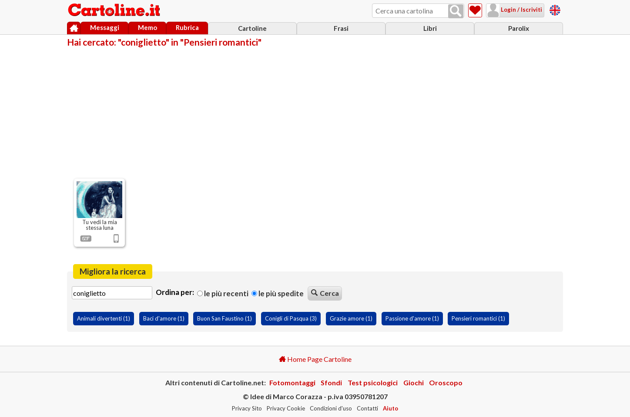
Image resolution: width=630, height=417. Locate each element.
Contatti (367, 408)
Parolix (518, 28)
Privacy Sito (247, 408)
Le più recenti (222, 293)
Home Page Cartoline (315, 359)
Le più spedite (277, 293)
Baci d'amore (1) (163, 318)
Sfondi (331, 382)
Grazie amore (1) (351, 318)
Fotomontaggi (292, 382)
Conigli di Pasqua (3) (291, 318)
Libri (430, 28)
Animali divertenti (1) (103, 318)
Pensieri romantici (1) (478, 318)
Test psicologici (373, 382)
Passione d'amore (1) (412, 318)
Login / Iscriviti (520, 9)
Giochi (413, 382)
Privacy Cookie (286, 408)
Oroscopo (445, 382)
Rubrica (187, 27)
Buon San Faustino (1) (224, 318)
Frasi (341, 28)
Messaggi (104, 27)
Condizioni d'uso (331, 408)
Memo (147, 27)
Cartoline (252, 28)
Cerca (325, 293)
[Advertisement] (315, 112)
